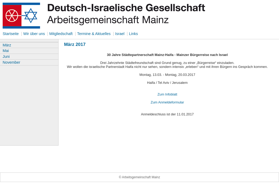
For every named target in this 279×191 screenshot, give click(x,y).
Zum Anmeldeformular (167, 102)
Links (133, 34)
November (11, 62)
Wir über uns (34, 34)
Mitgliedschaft (61, 34)
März (7, 45)
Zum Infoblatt (167, 94)
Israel (119, 34)
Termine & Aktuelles (93, 34)
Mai (6, 51)
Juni (6, 56)
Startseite (11, 34)
